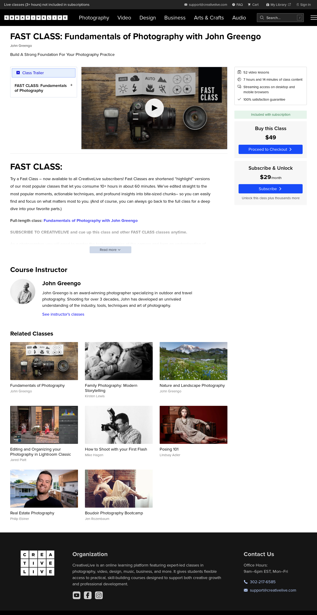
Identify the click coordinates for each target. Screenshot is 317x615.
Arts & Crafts (209, 17)
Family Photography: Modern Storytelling (111, 387)
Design (147, 17)
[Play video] (154, 108)
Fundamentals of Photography (37, 385)
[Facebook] (88, 595)
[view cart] (254, 4)
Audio (239, 17)
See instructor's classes (63, 314)
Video (124, 17)
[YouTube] (76, 595)
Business (175, 17)
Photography (94, 17)
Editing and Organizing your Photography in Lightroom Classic (40, 451)
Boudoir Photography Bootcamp (114, 513)
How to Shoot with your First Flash (116, 449)
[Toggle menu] (314, 17)
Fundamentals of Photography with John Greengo (91, 221)
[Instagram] (99, 595)
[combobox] (280, 17)
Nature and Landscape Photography (192, 385)
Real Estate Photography (32, 513)
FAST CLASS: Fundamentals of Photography (41, 87)
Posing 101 (169, 449)
